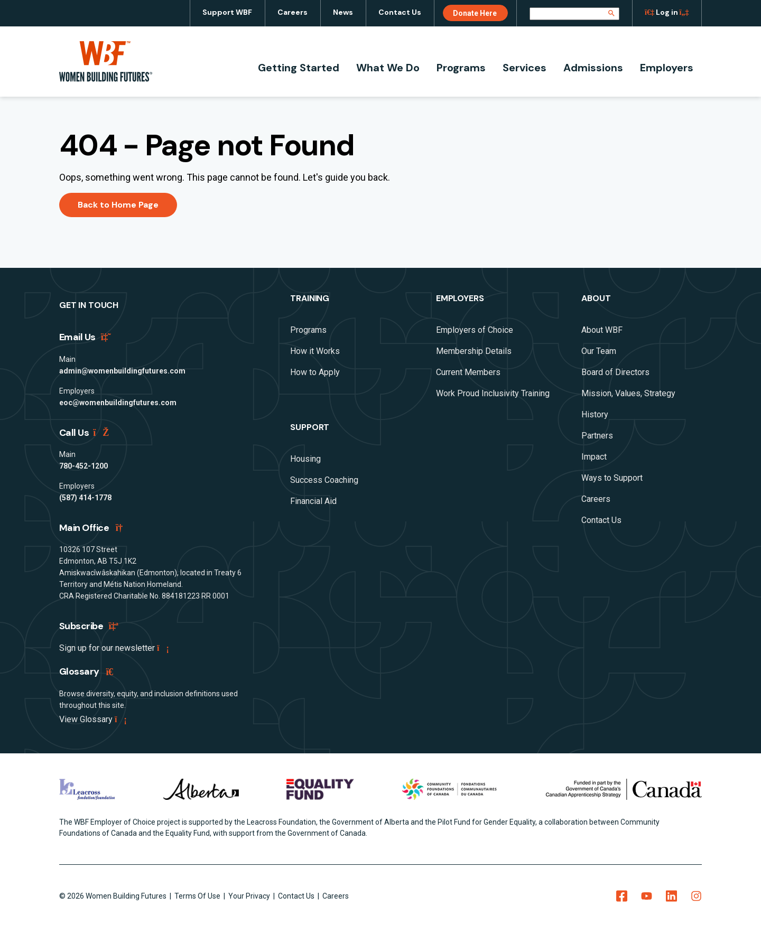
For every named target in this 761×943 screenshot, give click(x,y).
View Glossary (92, 719)
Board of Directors (615, 372)
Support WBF (227, 12)
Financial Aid (313, 501)
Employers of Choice (474, 330)
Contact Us (399, 12)
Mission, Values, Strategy (628, 393)
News (343, 12)
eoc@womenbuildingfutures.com (118, 402)
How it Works (315, 351)
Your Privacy (250, 896)
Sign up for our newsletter (113, 648)
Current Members (468, 372)
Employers (666, 67)
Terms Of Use (198, 896)
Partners (597, 436)
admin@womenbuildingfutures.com (122, 371)
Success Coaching (324, 480)
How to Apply (315, 372)
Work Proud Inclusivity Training (493, 393)
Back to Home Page (118, 204)
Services (524, 67)
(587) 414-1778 (85, 497)
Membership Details (474, 351)
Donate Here (475, 13)
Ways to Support (612, 478)
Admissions (593, 67)
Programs (461, 67)
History (594, 414)
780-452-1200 (83, 466)
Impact (594, 457)
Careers (292, 12)
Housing (305, 459)
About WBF (602, 330)
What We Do (388, 67)
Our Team (598, 351)
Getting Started (298, 67)
